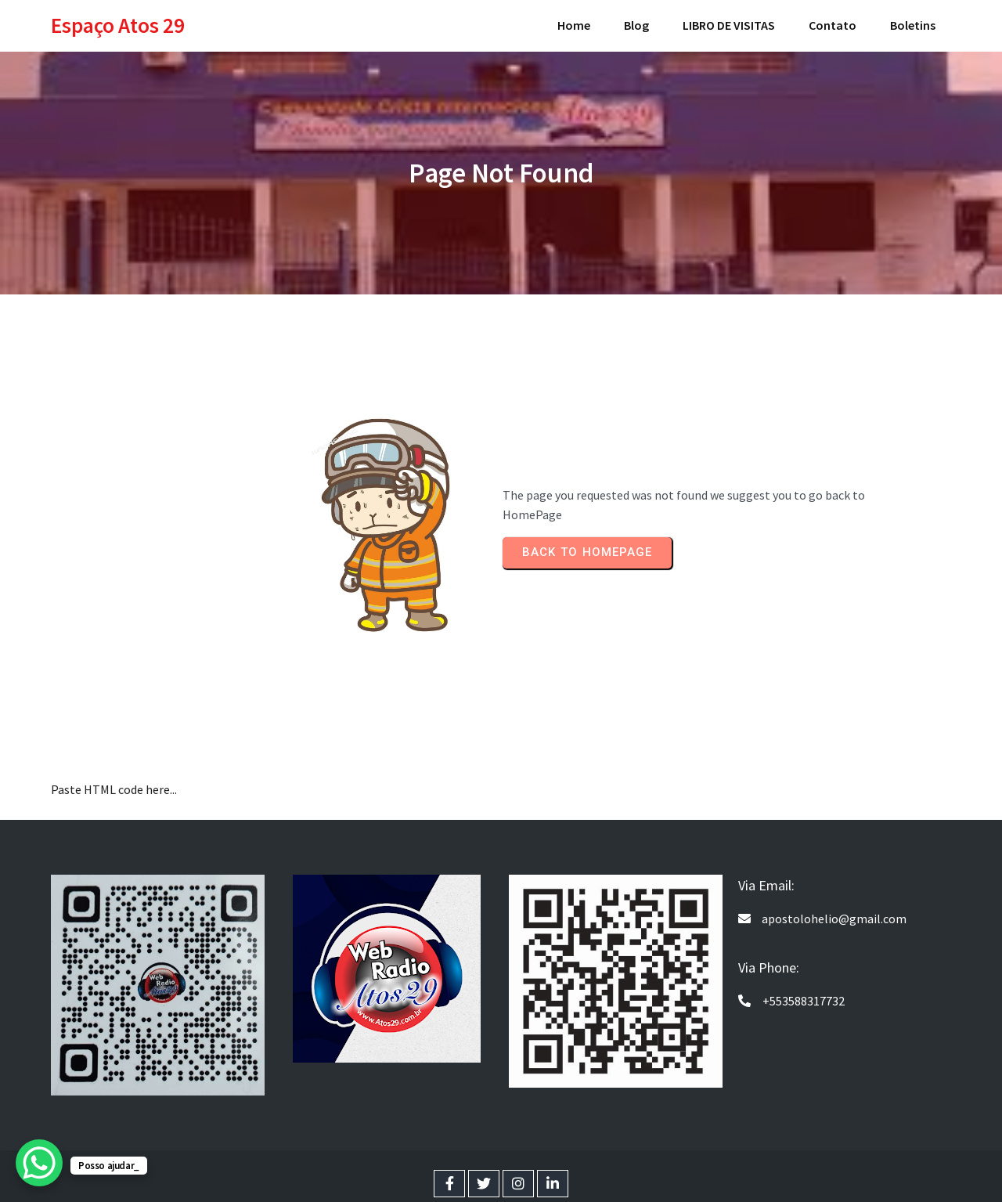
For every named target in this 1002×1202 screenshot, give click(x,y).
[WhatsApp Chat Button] (39, 1162)
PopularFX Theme (565, 1171)
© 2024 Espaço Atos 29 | (452, 1171)
